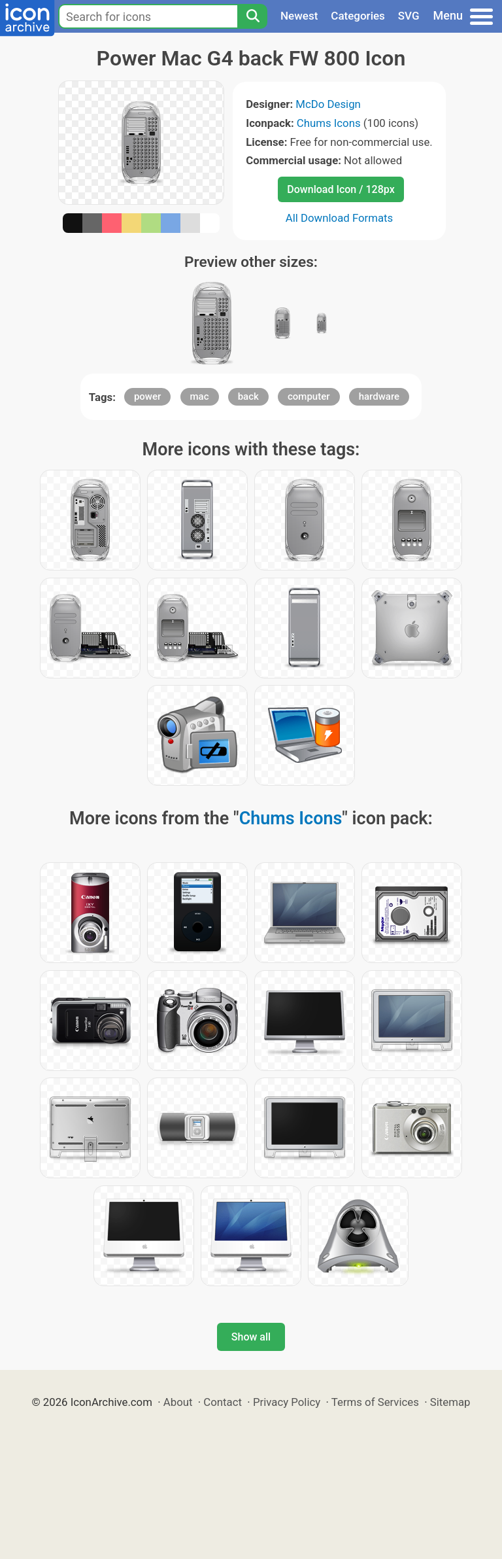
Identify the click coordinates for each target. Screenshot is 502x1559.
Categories (358, 15)
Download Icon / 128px (340, 189)
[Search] (252, 16)
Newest (299, 15)
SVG (409, 15)
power (147, 396)
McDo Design (328, 104)
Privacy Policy (286, 1402)
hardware (379, 396)
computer (309, 396)
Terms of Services (375, 1402)
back (248, 396)
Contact (222, 1402)
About (178, 1402)
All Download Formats (339, 217)
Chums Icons (329, 123)
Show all (251, 1337)
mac (199, 396)
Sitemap (450, 1402)
